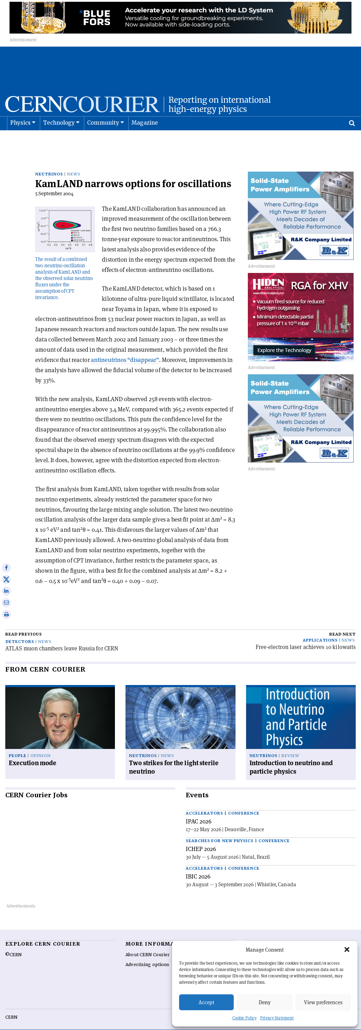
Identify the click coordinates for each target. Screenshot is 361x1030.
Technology (59, 140)
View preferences (323, 1002)
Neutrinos (49, 163)
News (73, 163)
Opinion (40, 744)
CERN (11, 1006)
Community (103, 140)
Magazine (144, 140)
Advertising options (147, 953)
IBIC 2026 (198, 865)
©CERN (13, 943)
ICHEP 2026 (201, 837)
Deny (265, 1002)
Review (290, 744)
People (17, 744)
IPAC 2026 (199, 810)
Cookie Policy (244, 1017)
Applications (320, 629)
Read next (342, 623)
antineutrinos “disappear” (125, 348)
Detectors (20, 630)
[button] (346, 949)
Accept (206, 1002)
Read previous (23, 623)
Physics (20, 140)
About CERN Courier (148, 943)
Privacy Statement (277, 1017)
